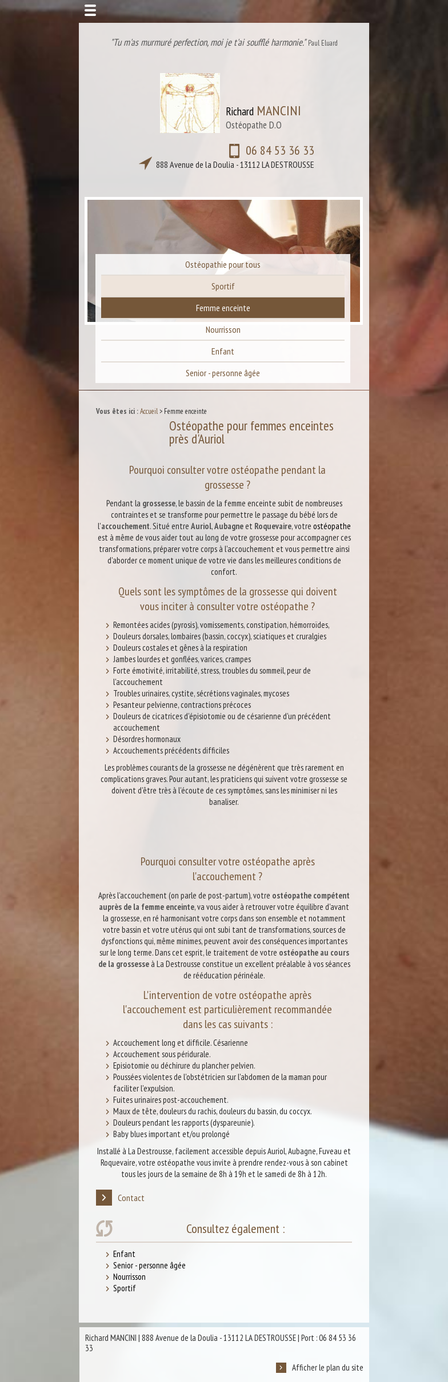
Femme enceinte (223, 307)
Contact (120, 1198)
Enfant (222, 351)
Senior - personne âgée (223, 372)
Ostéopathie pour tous (223, 264)
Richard (263, 117)
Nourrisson (223, 329)
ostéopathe (332, 526)
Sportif (223, 286)
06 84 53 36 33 (215, 158)
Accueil (149, 411)
